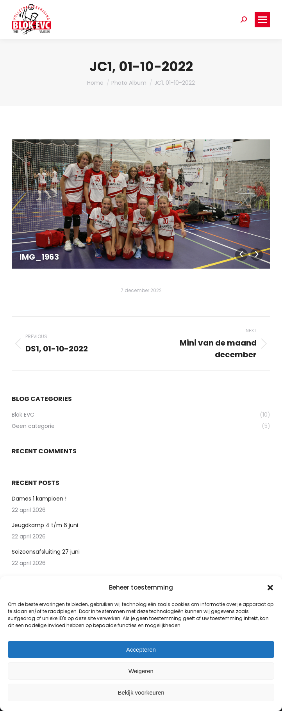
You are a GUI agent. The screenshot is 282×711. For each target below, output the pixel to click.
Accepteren (141, 649)
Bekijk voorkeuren (141, 692)
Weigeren (141, 671)
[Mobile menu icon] (262, 19)
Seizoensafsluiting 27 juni (46, 552)
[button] (270, 588)
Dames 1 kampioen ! (39, 499)
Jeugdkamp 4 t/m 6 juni (45, 525)
